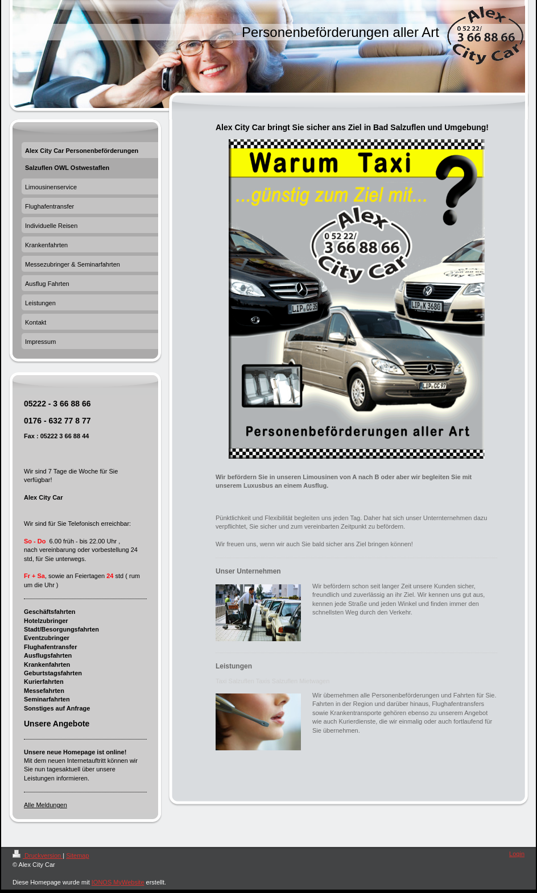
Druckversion (38, 855)
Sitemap (77, 855)
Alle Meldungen (45, 804)
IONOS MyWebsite (118, 882)
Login (516, 853)
